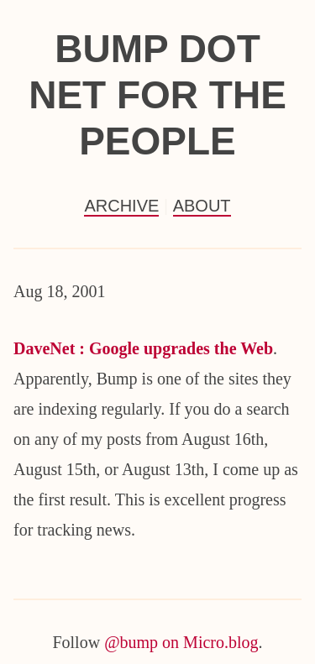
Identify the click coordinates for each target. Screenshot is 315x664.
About (202, 205)
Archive (121, 205)
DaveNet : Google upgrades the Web (143, 348)
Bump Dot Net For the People (157, 95)
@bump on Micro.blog (181, 642)
